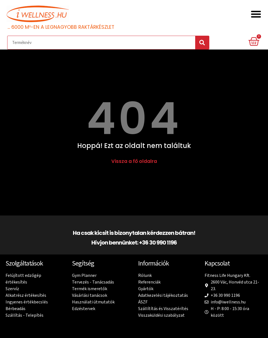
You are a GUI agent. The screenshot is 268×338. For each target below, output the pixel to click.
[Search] (202, 42)
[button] (256, 14)
